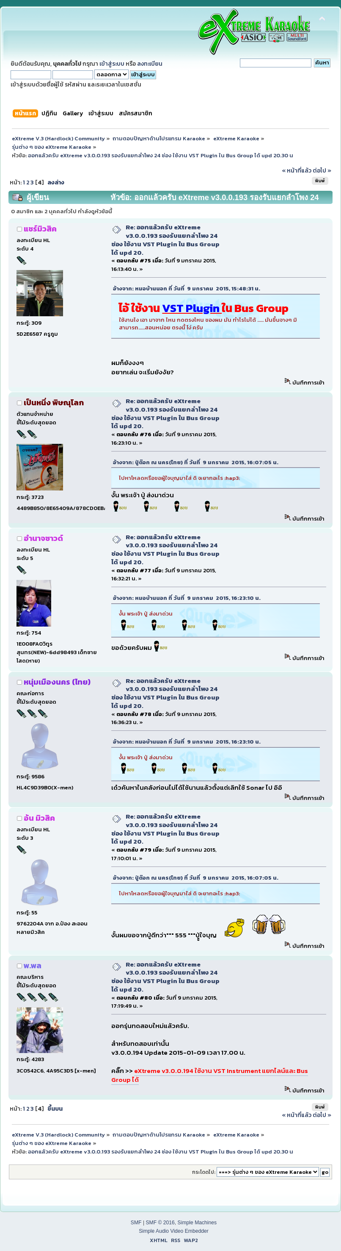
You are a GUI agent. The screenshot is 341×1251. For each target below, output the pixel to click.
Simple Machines (197, 1223)
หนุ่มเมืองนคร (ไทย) (57, 682)
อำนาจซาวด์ (43, 538)
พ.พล (32, 965)
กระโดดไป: (203, 1172)
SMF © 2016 (160, 1223)
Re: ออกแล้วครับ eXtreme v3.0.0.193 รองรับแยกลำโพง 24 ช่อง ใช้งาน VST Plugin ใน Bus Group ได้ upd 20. (165, 239)
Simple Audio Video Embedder (174, 1231)
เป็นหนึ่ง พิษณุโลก (54, 402)
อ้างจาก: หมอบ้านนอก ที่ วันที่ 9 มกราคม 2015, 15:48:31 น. (186, 288)
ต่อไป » (322, 170)
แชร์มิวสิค (40, 228)
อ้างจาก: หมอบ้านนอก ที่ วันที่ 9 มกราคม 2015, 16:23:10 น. (187, 598)
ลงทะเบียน (149, 63)
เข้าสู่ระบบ (111, 63)
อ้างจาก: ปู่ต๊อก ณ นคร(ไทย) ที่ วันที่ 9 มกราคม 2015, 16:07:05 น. (195, 462)
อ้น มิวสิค (39, 818)
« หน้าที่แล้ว (296, 170)
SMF (136, 1223)
